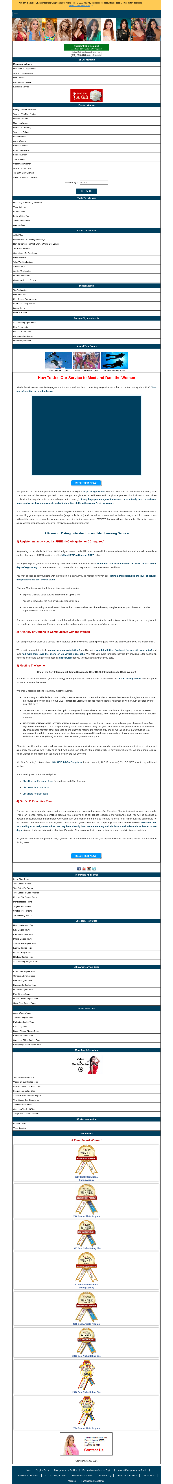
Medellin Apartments (22, 341)
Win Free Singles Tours (55, 1475)
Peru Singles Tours (21, 994)
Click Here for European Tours (38, 781)
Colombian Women (21, 150)
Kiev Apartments (20, 327)
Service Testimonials (22, 271)
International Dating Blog (24, 1091)
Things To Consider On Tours (26, 1113)
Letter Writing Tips (21, 216)
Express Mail (19, 211)
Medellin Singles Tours (23, 989)
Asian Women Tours (22, 1013)
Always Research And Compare (27, 1095)
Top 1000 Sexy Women (23, 173)
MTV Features (19, 294)
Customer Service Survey (24, 280)
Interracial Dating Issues (24, 303)
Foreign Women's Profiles (24, 109)
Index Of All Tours (21, 879)
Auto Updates (19, 225)
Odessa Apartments (22, 331)
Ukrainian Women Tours (23, 925)
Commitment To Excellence (25, 253)
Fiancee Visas (19, 1123)
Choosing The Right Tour (24, 1109)
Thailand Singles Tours (23, 1017)
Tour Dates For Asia (22, 884)
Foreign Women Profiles (65, 1470)
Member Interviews (21, 275)
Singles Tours (42, 1470)
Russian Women (20, 118)
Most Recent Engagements (25, 299)
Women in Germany (22, 127)
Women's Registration (23, 73)
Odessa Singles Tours (23, 952)
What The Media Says (23, 262)
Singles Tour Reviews (22, 911)
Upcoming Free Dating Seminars (27, 202)
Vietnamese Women (22, 164)
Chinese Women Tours (23, 1036)
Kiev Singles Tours (21, 930)
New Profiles (18, 78)
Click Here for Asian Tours (36, 787)
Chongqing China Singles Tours (27, 1045)
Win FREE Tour (20, 313)
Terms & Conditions (22, 248)
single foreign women (94, 491)
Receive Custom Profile (28, 1475)
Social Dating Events (22, 915)
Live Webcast (148, 1475)
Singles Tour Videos (22, 906)
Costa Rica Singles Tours (24, 1003)
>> (81, 6)
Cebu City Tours (20, 1026)
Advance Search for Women (25, 177)
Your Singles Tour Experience (26, 1100)
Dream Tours (19, 308)
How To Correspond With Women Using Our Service (36, 244)
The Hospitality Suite (22, 1104)
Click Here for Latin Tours (35, 793)
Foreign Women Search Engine (97, 1470)
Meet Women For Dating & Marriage (29, 239)
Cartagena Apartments (23, 336)
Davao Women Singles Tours (26, 1031)
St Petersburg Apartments (24, 322)
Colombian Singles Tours (24, 971)
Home (28, 1470)
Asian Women (19, 141)
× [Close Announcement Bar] (149, 3)
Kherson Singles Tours (23, 934)
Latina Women (19, 137)
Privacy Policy (19, 257)
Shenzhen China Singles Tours (26, 1040)
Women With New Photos (24, 114)
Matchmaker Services (22, 82)
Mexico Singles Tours (22, 980)
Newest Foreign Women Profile (132, 1470)
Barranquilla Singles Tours (24, 985)
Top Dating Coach (21, 290)
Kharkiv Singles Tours (22, 948)
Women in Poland (21, 132)
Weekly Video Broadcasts (27, 1086)
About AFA (18, 235)
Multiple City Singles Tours (25, 897)
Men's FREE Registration (24, 69)
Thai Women (18, 159)
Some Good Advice (21, 220)
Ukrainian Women (21, 123)
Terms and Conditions (126, 1475)
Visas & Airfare (19, 1128)
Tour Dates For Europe (23, 888)
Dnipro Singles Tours (22, 939)
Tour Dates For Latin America (26, 893)
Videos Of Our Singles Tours (25, 1082)
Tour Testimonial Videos (23, 1077)
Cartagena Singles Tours (24, 976)
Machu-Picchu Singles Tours (25, 998)
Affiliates (72, 1481)
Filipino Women (20, 155)
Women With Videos (22, 168)
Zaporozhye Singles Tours (24, 943)
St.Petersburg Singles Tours (25, 961)
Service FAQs (19, 266)
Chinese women (20, 146)
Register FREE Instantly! (86, 48)
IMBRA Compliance (73, 762)
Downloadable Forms (22, 902)
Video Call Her (19, 207)
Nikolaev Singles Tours (23, 957)
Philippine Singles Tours (23, 1022)
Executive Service (21, 87)
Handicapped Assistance (92, 1481)
